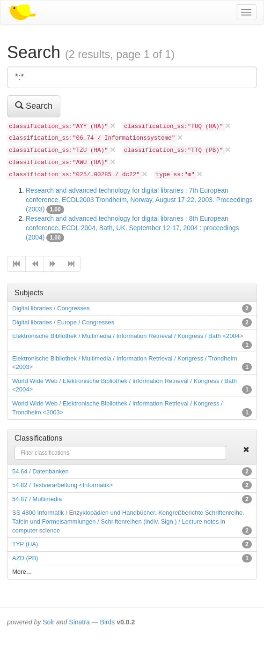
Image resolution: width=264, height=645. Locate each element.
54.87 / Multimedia (37, 498)
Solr (48, 622)
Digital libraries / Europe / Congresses (63, 322)
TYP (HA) (25, 544)
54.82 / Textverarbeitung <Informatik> (62, 484)
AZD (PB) (25, 558)
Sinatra (79, 622)
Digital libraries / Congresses (50, 308)
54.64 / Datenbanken (40, 471)
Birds (107, 622)
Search (33, 106)
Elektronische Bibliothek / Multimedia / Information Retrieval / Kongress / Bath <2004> (127, 335)
